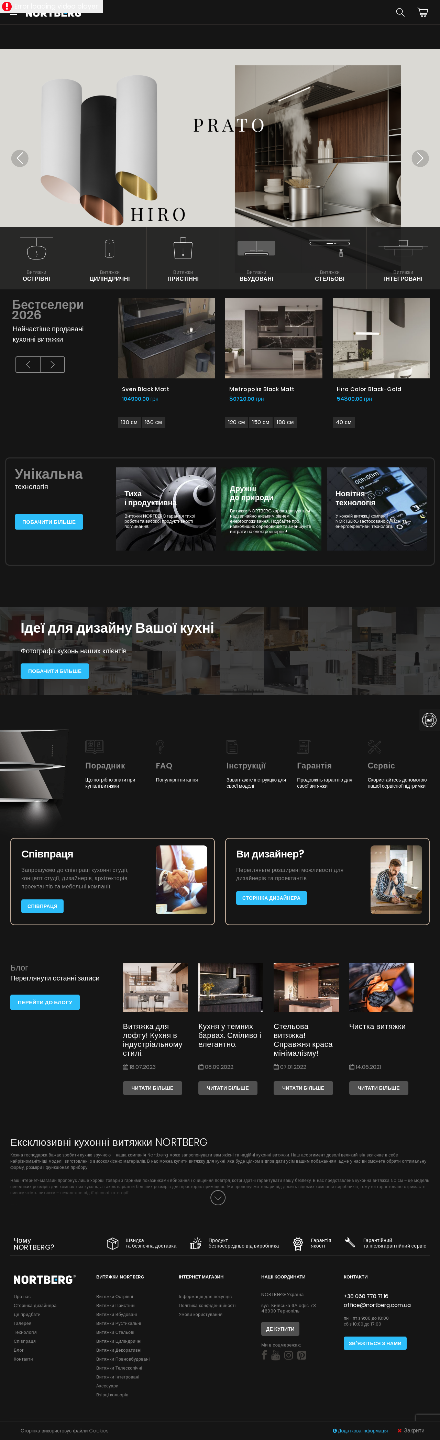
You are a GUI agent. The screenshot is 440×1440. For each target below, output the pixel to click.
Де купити (280, 1329)
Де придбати (27, 1314)
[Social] (264, 1355)
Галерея (22, 1323)
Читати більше (153, 1088)
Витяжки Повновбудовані (123, 1359)
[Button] (218, 1197)
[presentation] (28, 364)
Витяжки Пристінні (115, 1305)
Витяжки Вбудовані (116, 1314)
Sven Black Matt (145, 389)
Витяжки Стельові (115, 1332)
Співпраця (42, 906)
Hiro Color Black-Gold (369, 389)
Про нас (22, 1296)
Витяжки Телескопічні (119, 1368)
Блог (19, 1350)
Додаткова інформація (361, 1430)
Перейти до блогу (45, 1002)
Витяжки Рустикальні (118, 1323)
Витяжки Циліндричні (119, 1341)
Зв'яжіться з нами (375, 1343)
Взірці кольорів (112, 1395)
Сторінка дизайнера (271, 898)
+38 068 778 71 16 (366, 1296)
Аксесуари (107, 1386)
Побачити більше (49, 521)
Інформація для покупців (205, 1296)
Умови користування (200, 1314)
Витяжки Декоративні (119, 1350)
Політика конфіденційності (207, 1305)
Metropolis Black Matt (262, 389)
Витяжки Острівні (114, 1296)
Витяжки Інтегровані (118, 1377)
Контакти (23, 1359)
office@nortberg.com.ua (377, 1305)
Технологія (25, 1332)
